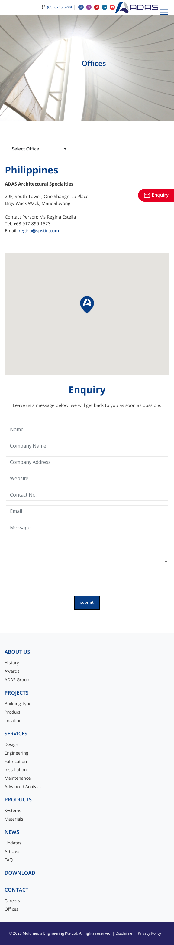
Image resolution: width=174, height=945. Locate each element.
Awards (12, 671)
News (12, 832)
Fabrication (16, 762)
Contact (16, 890)
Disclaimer (124, 933)
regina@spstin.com (39, 231)
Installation (16, 770)
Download (20, 873)
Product (12, 712)
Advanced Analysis (23, 787)
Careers (12, 901)
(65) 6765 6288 (59, 7)
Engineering (16, 753)
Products (18, 799)
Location (13, 721)
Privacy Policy (149, 933)
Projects (16, 692)
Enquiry (156, 195)
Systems (13, 811)
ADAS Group (17, 680)
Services (16, 733)
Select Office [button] (25, 149)
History (12, 663)
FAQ (9, 860)
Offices (11, 909)
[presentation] (87, 579)
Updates (13, 843)
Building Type (18, 704)
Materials (14, 819)
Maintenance (18, 778)
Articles (12, 851)
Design (11, 745)
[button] (87, 305)
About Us (17, 652)
